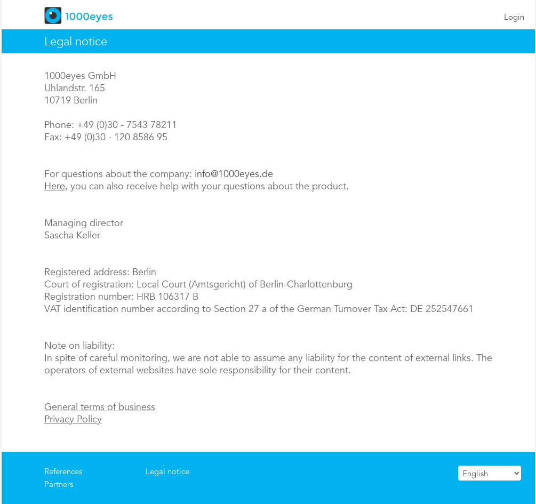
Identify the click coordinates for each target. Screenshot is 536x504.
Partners (58, 484)
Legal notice (167, 471)
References (63, 471)
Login (514, 17)
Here (54, 186)
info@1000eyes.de (234, 173)
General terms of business (99, 407)
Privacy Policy (73, 419)
